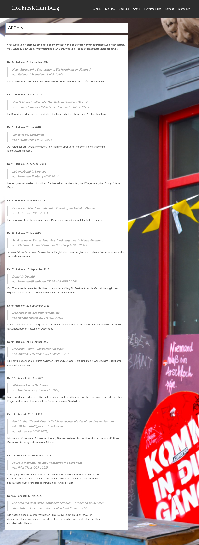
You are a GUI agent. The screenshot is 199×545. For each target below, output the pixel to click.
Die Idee (110, 9)
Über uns (124, 9)
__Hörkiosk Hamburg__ (36, 7)
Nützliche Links (152, 9)
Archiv (136, 9)
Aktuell (97, 9)
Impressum (184, 9)
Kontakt (169, 9)
